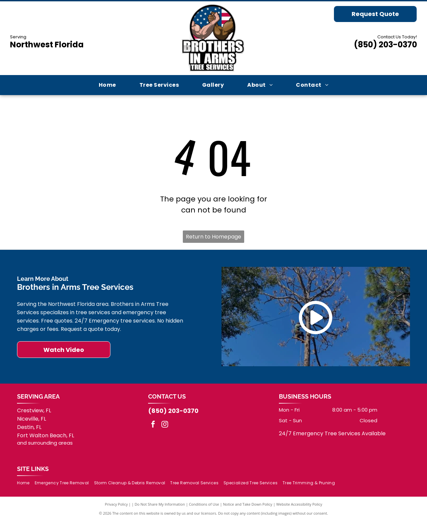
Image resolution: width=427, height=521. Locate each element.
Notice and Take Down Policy (248, 504)
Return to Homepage (213, 236)
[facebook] (153, 425)
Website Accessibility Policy (299, 504)
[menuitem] (107, 85)
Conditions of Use (204, 504)
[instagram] (165, 425)
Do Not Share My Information (160, 504)
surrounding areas (50, 442)
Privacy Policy (116, 504)
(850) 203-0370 (385, 44)
